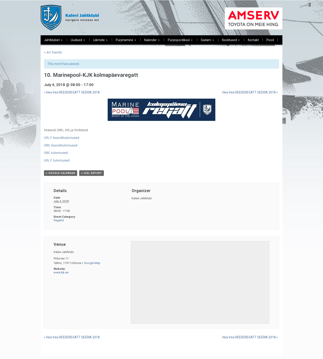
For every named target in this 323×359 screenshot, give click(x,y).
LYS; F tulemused (57, 160)
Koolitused (229, 41)
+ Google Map (91, 263)
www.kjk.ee (61, 272)
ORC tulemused (56, 153)
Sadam (205, 41)
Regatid (59, 220)
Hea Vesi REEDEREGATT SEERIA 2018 (72, 92)
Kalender (150, 41)
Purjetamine (124, 41)
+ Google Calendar (60, 173)
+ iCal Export (91, 173)
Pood (270, 40)
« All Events (53, 52)
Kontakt (253, 40)
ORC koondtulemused (60, 145)
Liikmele (98, 41)
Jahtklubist (51, 41)
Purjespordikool (178, 41)
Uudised (76, 41)
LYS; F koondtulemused (61, 138)
